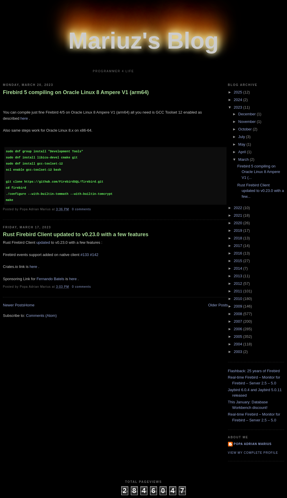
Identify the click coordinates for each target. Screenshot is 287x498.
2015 (238, 261)
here (24, 118)
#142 (94, 254)
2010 (238, 298)
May (242, 144)
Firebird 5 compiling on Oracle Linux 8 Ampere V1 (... (258, 172)
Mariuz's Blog (143, 41)
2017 (238, 245)
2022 (238, 208)
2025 (238, 92)
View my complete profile (253, 452)
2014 (238, 268)
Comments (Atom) (41, 315)
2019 (238, 230)
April (242, 152)
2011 (238, 291)
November (247, 121)
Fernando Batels (50, 279)
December (247, 114)
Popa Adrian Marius (253, 444)
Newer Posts (13, 305)
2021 (238, 215)
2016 (238, 253)
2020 (238, 223)
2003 (238, 351)
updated (43, 242)
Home (29, 305)
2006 (238, 329)
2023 (238, 107)
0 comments (81, 209)
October (245, 129)
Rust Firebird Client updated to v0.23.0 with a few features (75, 234)
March (244, 159)
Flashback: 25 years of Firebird (254, 371)
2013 (238, 276)
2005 (238, 336)
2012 (238, 283)
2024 (238, 100)
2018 (238, 238)
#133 (85, 254)
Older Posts (218, 305)
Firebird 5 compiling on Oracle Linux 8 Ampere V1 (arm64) (76, 92)
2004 (238, 344)
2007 (238, 321)
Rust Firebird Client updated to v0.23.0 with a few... (260, 191)
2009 (238, 306)
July (242, 137)
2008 (238, 314)
